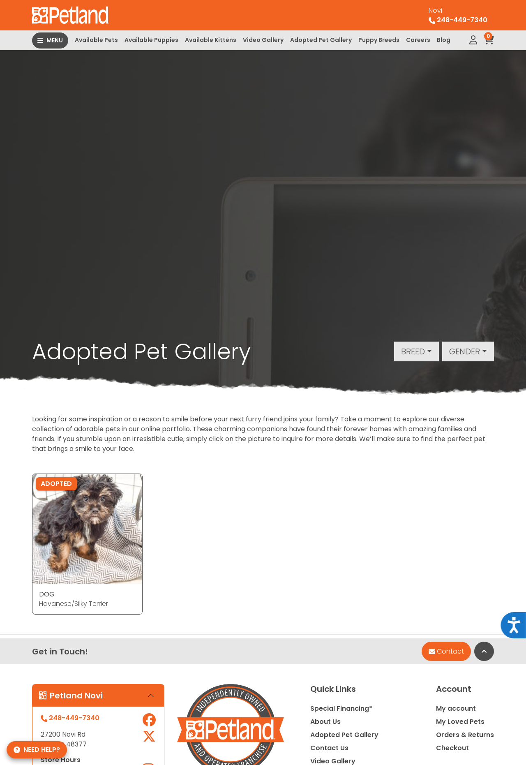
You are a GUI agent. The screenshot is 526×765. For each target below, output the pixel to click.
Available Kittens (210, 40)
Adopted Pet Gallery (321, 40)
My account (456, 708)
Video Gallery (263, 40)
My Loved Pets (460, 721)
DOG (47, 594)
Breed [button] (413, 351)
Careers (418, 40)
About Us (325, 721)
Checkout (452, 748)
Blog (443, 40)
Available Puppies (151, 40)
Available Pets (96, 40)
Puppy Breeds (378, 40)
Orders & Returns (465, 735)
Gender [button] (464, 351)
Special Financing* (341, 708)
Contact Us (329, 748)
